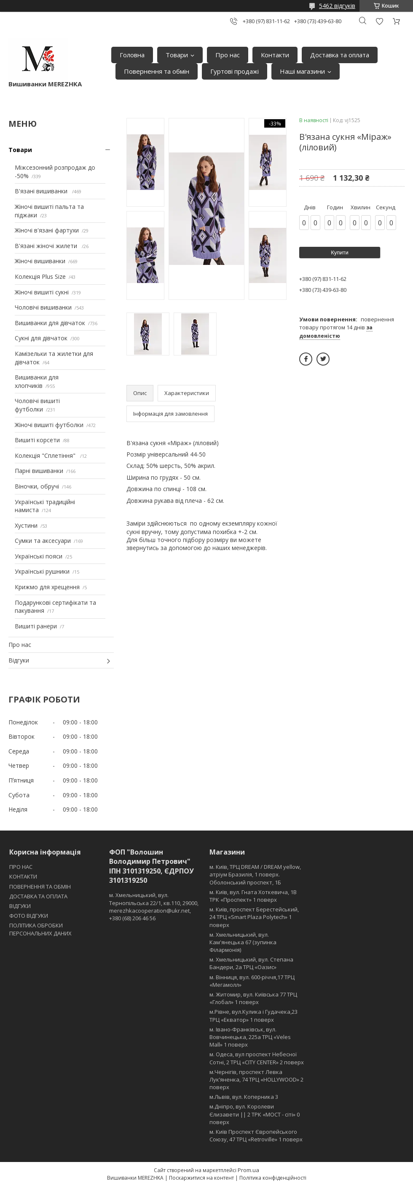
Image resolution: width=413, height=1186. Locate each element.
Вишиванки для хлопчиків (37, 381)
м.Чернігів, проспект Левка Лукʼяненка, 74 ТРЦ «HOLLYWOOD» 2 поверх (256, 1079)
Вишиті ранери (36, 626)
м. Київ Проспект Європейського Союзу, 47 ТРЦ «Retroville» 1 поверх (256, 1135)
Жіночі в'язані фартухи (47, 230)
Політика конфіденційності (272, 1177)
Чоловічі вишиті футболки (37, 405)
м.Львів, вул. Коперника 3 (243, 1097)
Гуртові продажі (234, 71)
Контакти (275, 55)
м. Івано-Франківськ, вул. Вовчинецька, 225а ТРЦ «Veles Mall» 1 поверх (250, 1037)
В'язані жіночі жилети (47, 246)
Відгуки (18, 660)
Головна (132, 55)
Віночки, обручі (37, 486)
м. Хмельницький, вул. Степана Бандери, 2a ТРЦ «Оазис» (251, 963)
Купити (340, 252)
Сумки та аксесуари (43, 541)
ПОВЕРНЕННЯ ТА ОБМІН (40, 886)
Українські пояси (38, 556)
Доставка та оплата (339, 55)
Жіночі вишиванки (40, 261)
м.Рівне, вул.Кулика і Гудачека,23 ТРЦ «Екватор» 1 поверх (253, 1015)
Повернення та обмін (156, 71)
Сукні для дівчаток (41, 338)
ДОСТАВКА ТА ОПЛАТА (38, 896)
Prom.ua (248, 1170)
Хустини (26, 525)
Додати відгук (379, 21)
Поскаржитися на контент (201, 1177)
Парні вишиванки (39, 471)
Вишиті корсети (37, 440)
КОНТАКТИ (23, 876)
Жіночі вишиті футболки (49, 425)
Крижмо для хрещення (47, 587)
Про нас (227, 55)
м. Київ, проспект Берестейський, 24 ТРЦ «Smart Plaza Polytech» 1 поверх (254, 917)
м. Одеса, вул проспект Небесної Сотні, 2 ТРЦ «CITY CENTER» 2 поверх (256, 1058)
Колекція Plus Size (40, 276)
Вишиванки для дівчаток (50, 323)
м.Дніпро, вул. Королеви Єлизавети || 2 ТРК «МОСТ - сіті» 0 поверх (254, 1114)
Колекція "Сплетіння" (46, 455)
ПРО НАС (20, 867)
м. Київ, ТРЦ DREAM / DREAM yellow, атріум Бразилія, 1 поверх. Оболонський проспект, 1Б (255, 874)
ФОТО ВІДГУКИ (28, 915)
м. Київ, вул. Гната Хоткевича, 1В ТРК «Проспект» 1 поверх (253, 895)
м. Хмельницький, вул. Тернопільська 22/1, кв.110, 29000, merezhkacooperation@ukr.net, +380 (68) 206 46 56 (153, 906)
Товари (177, 55)
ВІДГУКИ (20, 906)
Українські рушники (42, 571)
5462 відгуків (337, 6)
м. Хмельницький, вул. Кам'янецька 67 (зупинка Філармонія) (242, 942)
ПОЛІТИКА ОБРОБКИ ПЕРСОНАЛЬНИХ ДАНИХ (40, 929)
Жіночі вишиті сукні (42, 292)
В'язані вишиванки (42, 191)
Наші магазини (302, 71)
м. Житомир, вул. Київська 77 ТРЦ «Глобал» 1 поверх (253, 998)
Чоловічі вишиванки (43, 307)
